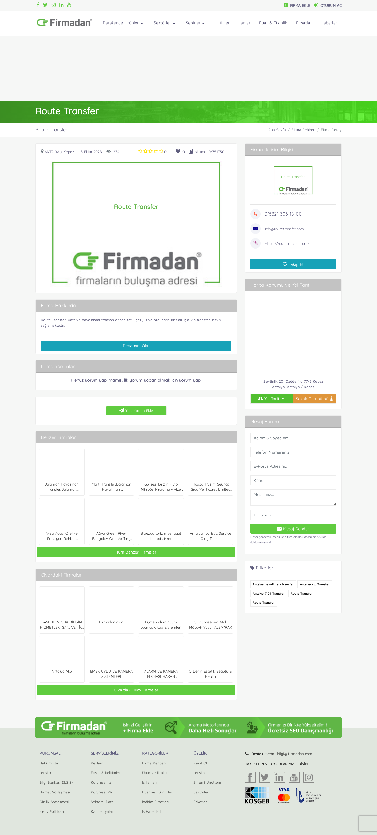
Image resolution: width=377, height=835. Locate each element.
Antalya (52, 151)
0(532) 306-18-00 (283, 214)
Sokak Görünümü (315, 398)
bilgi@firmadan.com (294, 754)
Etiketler (200, 801)
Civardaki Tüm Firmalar (136, 689)
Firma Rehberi (303, 129)
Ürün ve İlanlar (154, 772)
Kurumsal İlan (102, 782)
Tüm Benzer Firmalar (136, 552)
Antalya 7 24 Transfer (269, 593)
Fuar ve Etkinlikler (157, 792)
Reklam (97, 763)
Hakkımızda (49, 763)
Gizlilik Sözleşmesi (54, 801)
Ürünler (222, 22)
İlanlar (244, 22)
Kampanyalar (102, 811)
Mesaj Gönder (293, 528)
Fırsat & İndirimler (105, 772)
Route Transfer (53, 320)
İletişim (45, 772)
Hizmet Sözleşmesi (55, 792)
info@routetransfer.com (284, 229)
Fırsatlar (304, 22)
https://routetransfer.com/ (287, 243)
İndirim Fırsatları (155, 801)
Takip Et (293, 264)
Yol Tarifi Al (271, 398)
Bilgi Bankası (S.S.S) (56, 782)
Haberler (329, 22)
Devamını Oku (136, 345)
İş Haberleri (151, 811)
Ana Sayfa (277, 129)
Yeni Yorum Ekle (136, 410)
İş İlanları (149, 782)
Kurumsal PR (101, 792)
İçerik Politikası (52, 811)
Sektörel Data (102, 801)
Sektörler (164, 23)
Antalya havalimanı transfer (273, 584)
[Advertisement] (188, 68)
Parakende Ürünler (123, 23)
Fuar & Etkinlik (273, 22)
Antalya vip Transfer (315, 584)
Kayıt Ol (200, 763)
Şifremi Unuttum (207, 782)
